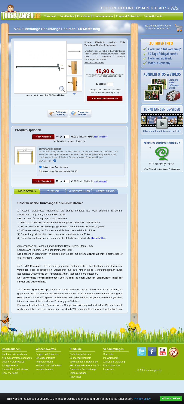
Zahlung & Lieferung (114, 361)
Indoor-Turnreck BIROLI (85, 365)
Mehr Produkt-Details (94, 62)
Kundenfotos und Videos (15, 369)
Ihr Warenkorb (110, 357)
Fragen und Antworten (47, 354)
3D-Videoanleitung (45, 357)
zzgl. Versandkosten (112, 76)
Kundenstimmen (103, 16)
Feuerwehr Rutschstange (82, 369)
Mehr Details (27, 191)
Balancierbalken (78, 373)
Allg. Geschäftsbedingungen (17, 357)
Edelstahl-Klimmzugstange (83, 361)
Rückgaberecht (10, 365)
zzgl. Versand (100, 137)
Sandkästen (67, 16)
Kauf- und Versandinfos (14, 354)
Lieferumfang (105, 191)
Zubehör (53, 191)
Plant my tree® (10, 373)
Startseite (108, 354)
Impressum (109, 369)
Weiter (74, 93)
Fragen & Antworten (128, 16)
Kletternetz (75, 376)
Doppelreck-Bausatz (80, 357)
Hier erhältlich (98, 238)
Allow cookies (171, 398)
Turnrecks (50, 16)
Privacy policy (142, 398)
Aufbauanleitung (44, 361)
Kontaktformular (153, 16)
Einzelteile (83, 16)
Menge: (101, 83)
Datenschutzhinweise (13, 361)
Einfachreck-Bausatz (80, 354)
